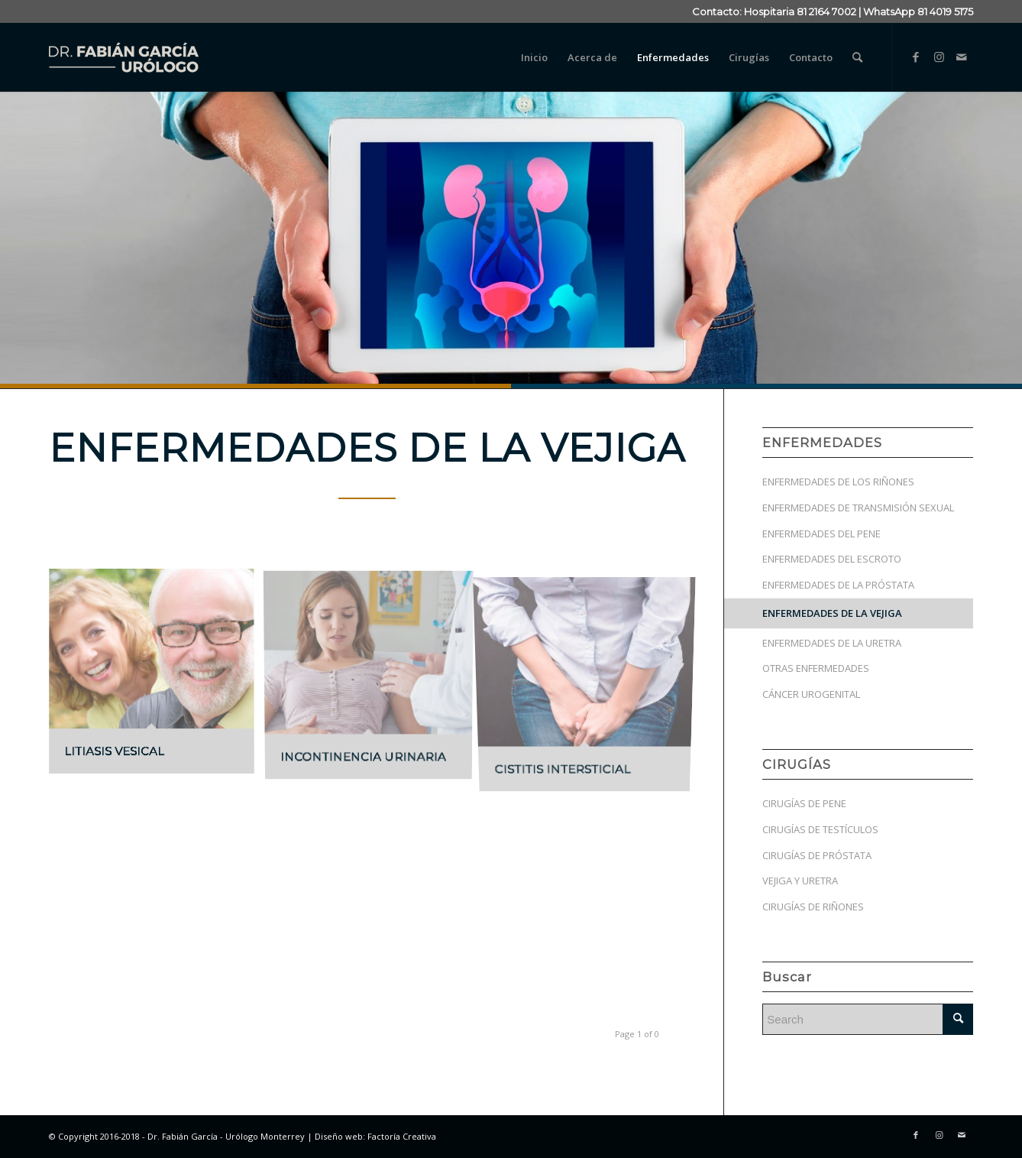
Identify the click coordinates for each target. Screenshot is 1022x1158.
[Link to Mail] (961, 56)
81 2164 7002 (826, 11)
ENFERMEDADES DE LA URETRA (831, 643)
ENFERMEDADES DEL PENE (821, 533)
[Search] (857, 57)
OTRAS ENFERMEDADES (815, 668)
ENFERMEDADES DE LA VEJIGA (832, 613)
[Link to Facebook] (915, 56)
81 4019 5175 (945, 11)
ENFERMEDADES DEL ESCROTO (831, 559)
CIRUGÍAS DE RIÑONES (813, 906)
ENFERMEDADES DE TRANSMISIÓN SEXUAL (858, 507)
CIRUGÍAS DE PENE (804, 803)
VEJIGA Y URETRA (800, 880)
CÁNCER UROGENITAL (811, 694)
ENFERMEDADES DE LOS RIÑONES (838, 481)
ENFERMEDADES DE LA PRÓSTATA (838, 585)
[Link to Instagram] (938, 56)
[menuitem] (534, 57)
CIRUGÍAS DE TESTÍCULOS (820, 829)
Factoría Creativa (401, 1136)
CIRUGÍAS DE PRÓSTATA (817, 855)
